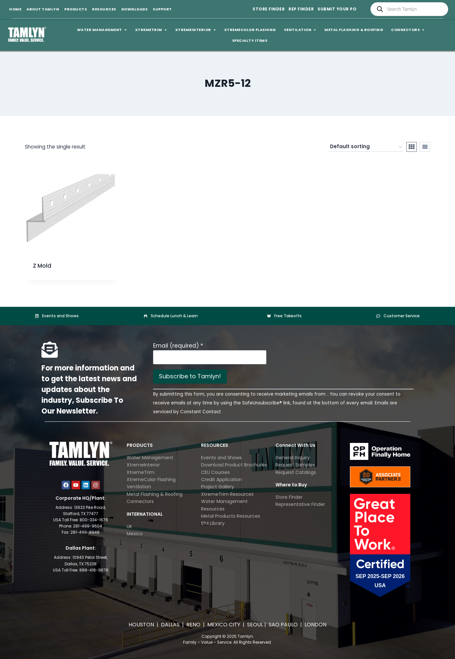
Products (75, 9)
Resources (104, 9)
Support (162, 9)
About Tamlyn (42, 9)
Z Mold (42, 266)
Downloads (134, 9)
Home (15, 9)
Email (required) (178, 346)
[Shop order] (365, 147)
